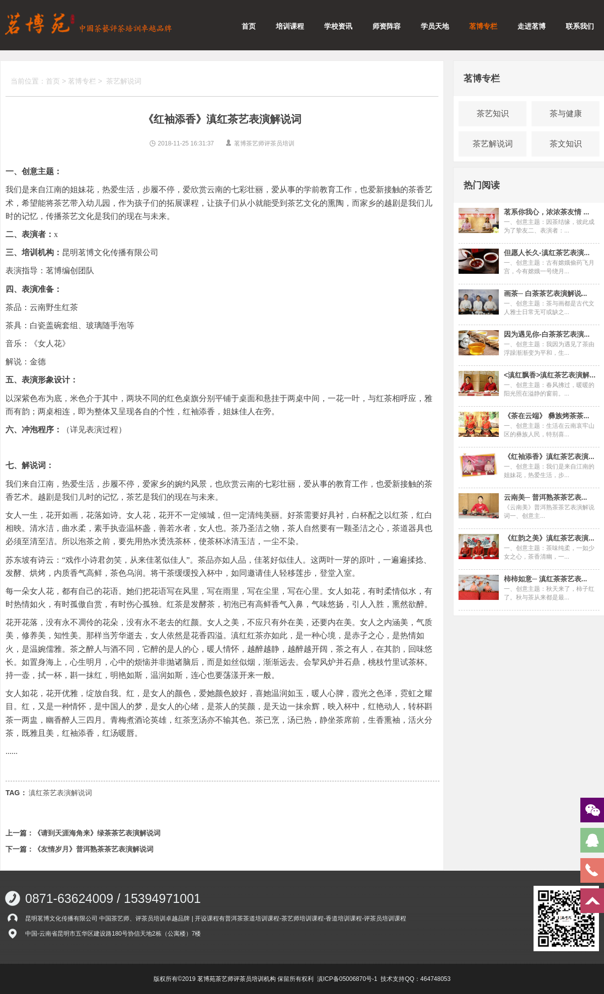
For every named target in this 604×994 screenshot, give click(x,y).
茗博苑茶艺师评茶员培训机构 (236, 978)
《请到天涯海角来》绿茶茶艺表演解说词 (97, 833)
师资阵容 (386, 26)
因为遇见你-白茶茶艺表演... (546, 334)
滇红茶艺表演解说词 (60, 793)
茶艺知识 (493, 113)
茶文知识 (566, 143)
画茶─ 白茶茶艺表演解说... (545, 293)
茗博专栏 (483, 26)
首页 (249, 26)
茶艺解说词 (123, 81)
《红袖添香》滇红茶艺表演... (549, 456)
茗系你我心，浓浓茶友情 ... (546, 212)
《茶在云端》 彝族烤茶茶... (546, 416)
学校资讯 (338, 26)
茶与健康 (566, 113)
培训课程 (290, 26)
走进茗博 (531, 26)
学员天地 (435, 26)
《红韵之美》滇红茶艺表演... (549, 538)
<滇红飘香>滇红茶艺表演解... (549, 375)
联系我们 (580, 26)
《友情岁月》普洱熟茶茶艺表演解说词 (94, 849)
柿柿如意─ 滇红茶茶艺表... (545, 579)
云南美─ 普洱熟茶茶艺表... (545, 497)
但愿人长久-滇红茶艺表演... (546, 253)
